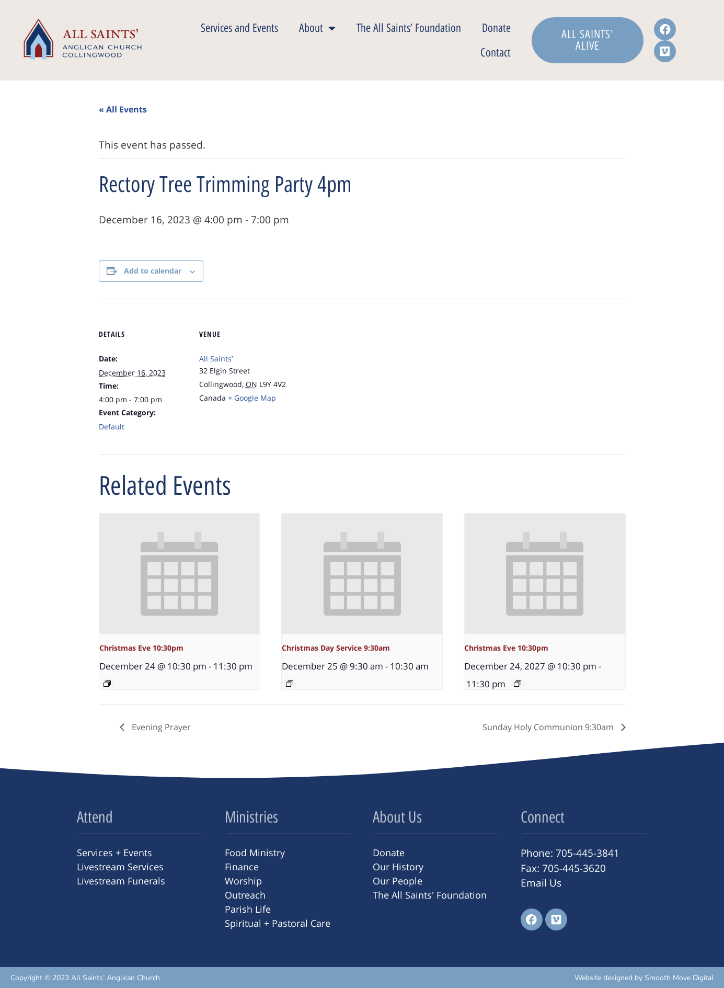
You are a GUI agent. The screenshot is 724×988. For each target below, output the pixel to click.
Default (111, 426)
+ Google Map (252, 398)
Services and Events (239, 28)
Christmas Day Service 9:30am (336, 648)
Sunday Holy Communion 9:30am (549, 727)
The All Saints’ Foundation (409, 28)
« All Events (123, 109)
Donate (496, 28)
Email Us (541, 883)
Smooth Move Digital (679, 978)
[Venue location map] (355, 371)
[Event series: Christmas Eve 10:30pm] (107, 683)
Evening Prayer (160, 727)
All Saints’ (216, 359)
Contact (495, 53)
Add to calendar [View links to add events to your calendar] (152, 271)
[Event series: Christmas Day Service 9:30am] (289, 683)
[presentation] (179, 574)
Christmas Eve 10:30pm (141, 648)
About (317, 28)
